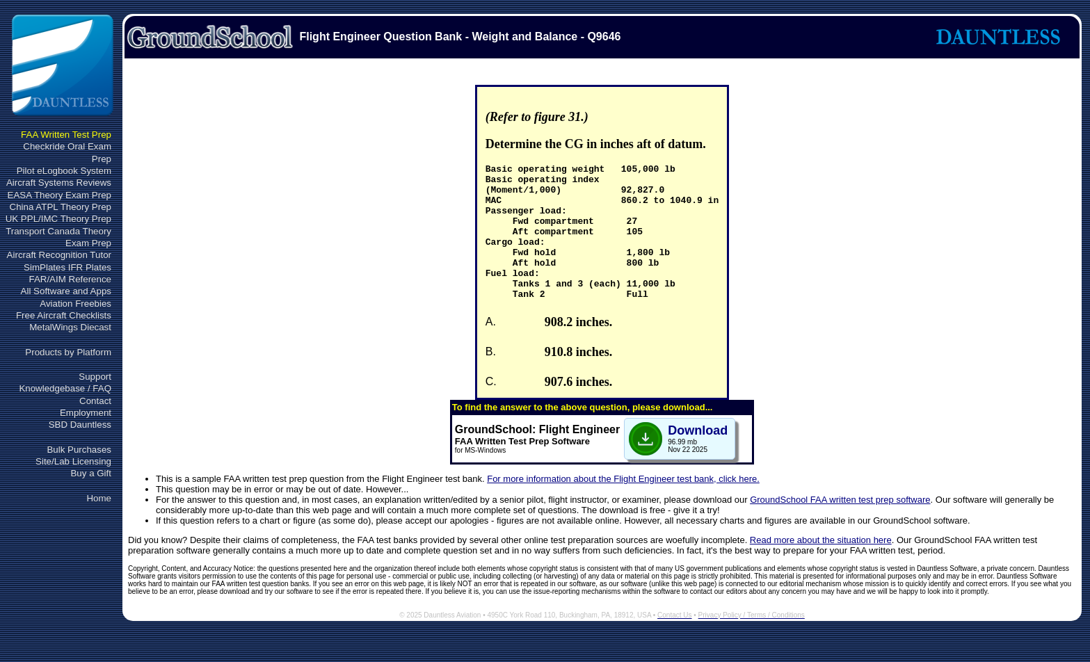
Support (95, 376)
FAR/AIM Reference (70, 279)
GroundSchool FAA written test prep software (840, 527)
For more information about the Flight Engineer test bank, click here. (623, 506)
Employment (85, 412)
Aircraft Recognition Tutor (59, 255)
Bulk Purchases (79, 449)
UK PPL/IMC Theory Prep (58, 218)
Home (98, 498)
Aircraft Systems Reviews (58, 182)
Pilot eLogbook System (64, 171)
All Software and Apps (66, 291)
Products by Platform (68, 352)
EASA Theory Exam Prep (59, 195)
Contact (95, 401)
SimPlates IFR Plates (67, 267)
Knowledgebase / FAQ (65, 388)
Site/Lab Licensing (73, 461)
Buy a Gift (90, 473)
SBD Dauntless (80, 424)
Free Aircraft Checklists (63, 315)
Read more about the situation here (821, 567)
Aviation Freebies (75, 303)
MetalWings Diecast (70, 327)
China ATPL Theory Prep (60, 207)
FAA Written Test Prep (66, 134)
